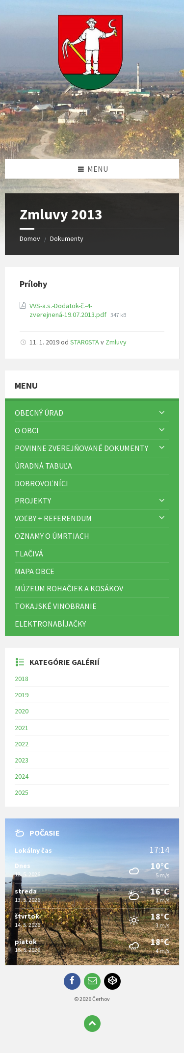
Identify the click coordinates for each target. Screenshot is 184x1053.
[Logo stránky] (92, 140)
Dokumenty (66, 238)
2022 (21, 743)
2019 (21, 694)
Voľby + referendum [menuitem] (53, 518)
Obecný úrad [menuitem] (39, 413)
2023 (21, 760)
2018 (21, 678)
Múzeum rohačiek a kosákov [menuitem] (69, 588)
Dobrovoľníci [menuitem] (41, 483)
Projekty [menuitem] (33, 500)
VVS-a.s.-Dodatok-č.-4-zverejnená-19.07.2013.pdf (68, 310)
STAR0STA (84, 342)
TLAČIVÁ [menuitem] (29, 553)
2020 (21, 711)
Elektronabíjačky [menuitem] (50, 624)
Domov (30, 238)
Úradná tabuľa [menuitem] (43, 466)
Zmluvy (116, 342)
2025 (21, 792)
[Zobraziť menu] (162, 412)
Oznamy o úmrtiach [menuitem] (52, 536)
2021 (21, 727)
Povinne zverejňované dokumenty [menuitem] (81, 448)
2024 (21, 776)
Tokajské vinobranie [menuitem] (56, 606)
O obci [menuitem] (27, 430)
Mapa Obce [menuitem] (34, 571)
